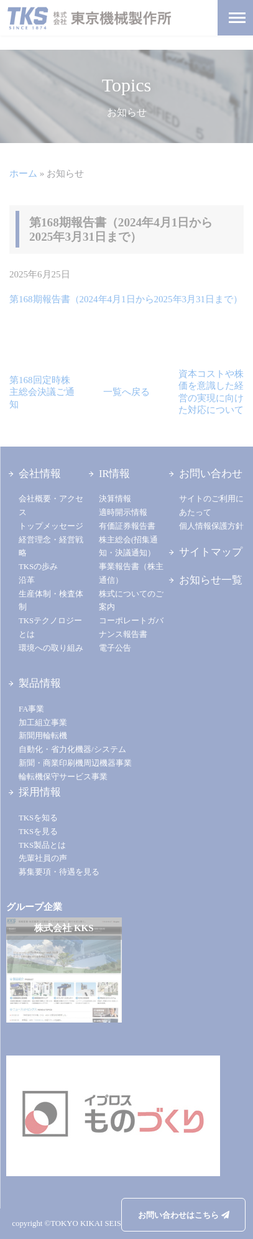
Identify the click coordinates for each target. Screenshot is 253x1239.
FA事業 (31, 709)
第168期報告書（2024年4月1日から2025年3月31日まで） (125, 299)
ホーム (23, 174)
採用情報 (40, 792)
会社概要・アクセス (51, 505)
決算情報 (115, 498)
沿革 (27, 580)
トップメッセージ (51, 526)
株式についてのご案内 (131, 601)
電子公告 (115, 648)
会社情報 (40, 474)
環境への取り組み (51, 648)
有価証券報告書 (127, 526)
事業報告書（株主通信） (131, 573)
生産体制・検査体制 (51, 601)
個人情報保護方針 (211, 526)
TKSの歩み (38, 566)
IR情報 (115, 474)
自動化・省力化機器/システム (72, 749)
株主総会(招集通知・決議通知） (128, 547)
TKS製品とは (42, 845)
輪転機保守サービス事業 (63, 777)
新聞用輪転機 (43, 735)
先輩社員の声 (43, 858)
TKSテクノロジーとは (50, 627)
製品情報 (40, 683)
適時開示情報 (123, 512)
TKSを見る (38, 831)
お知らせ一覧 (210, 580)
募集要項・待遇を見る (59, 872)
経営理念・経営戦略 (51, 547)
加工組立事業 (43, 722)
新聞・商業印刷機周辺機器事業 (75, 763)
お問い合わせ (210, 474)
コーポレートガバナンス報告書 (131, 627)
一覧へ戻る (126, 392)
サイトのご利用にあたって (211, 505)
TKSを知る (38, 818)
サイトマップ (210, 552)
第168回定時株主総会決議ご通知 (42, 392)
